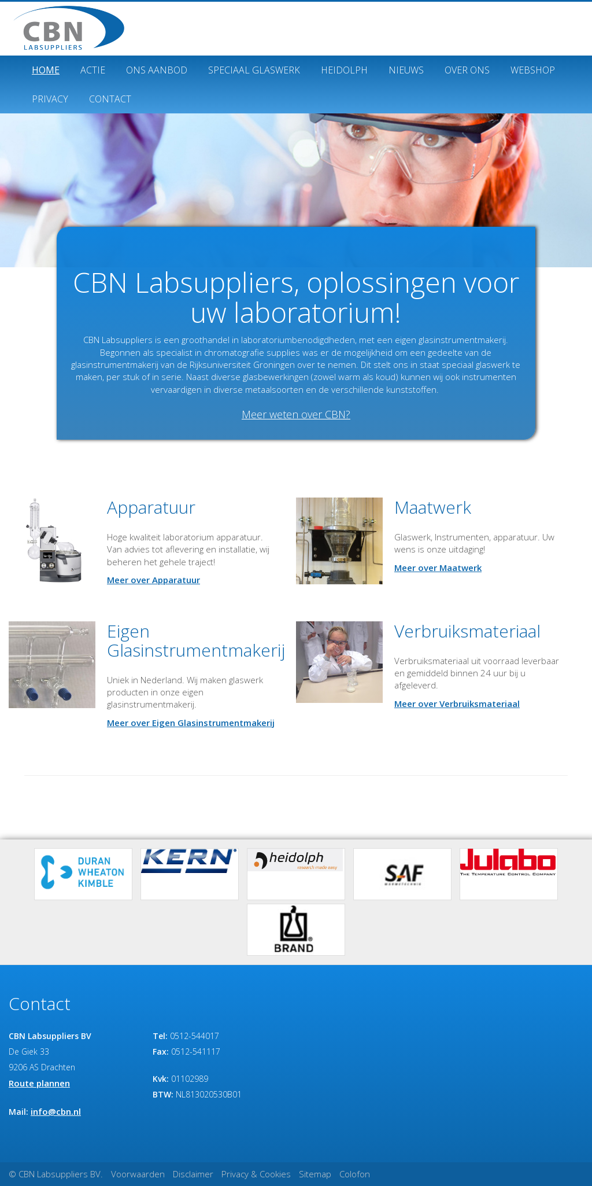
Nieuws (406, 70)
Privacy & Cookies (256, 1174)
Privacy (50, 99)
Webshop (532, 70)
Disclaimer (193, 1174)
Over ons (467, 70)
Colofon (354, 1174)
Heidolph (344, 70)
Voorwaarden (138, 1174)
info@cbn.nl (56, 1111)
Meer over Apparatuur (153, 579)
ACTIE (92, 70)
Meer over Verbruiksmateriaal (457, 703)
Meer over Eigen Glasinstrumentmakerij (191, 722)
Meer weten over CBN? (296, 414)
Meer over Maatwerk (438, 567)
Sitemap (315, 1174)
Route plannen (39, 1083)
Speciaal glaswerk (254, 70)
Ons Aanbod (156, 70)
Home (46, 70)
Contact (110, 99)
